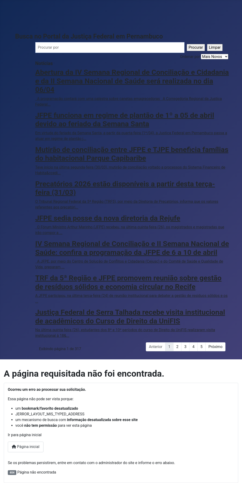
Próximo (215, 346)
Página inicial (25, 446)
